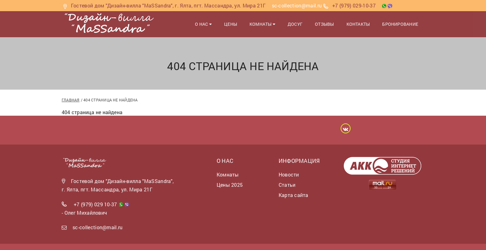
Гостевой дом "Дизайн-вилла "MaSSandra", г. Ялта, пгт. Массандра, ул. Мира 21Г (168, 5)
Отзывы (324, 24)
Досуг (295, 24)
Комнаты (262, 24)
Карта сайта (293, 195)
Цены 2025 (230, 184)
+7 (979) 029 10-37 (95, 204)
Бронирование (400, 24)
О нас (203, 24)
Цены (230, 24)
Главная (71, 99)
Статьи (287, 184)
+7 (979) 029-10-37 (354, 5)
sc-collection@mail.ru (98, 227)
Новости (289, 174)
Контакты (358, 24)
